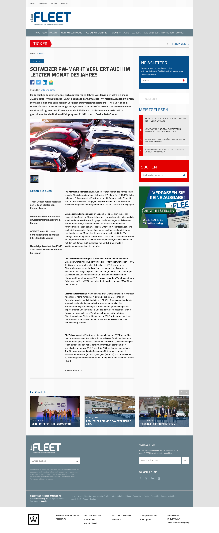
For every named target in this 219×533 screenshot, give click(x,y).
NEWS (41, 53)
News (81, 496)
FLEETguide (145, 519)
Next (186, 392)
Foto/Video (138, 496)
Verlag (86, 499)
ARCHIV (54, 3)
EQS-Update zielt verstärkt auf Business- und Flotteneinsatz (165, 140)
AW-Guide (116, 519)
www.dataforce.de (73, 370)
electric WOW (77, 499)
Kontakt (94, 499)
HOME (32, 3)
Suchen (180, 33)
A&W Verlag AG (42, 499)
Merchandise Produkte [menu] (103, 496)
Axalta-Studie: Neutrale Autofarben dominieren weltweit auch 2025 (163, 130)
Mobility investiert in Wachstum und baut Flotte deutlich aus (166, 120)
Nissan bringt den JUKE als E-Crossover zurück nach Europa (164, 151)
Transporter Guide (169, 496)
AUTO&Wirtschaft (92, 515)
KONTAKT (65, 3)
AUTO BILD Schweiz (121, 515)
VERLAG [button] (43, 3)
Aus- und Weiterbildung (123, 496)
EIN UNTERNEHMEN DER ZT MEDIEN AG (45, 496)
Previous (181, 392)
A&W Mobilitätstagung (178, 522)
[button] (54, 32)
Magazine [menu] (89, 496)
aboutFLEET (89, 519)
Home (74, 496)
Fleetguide (156, 496)
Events (147, 496)
